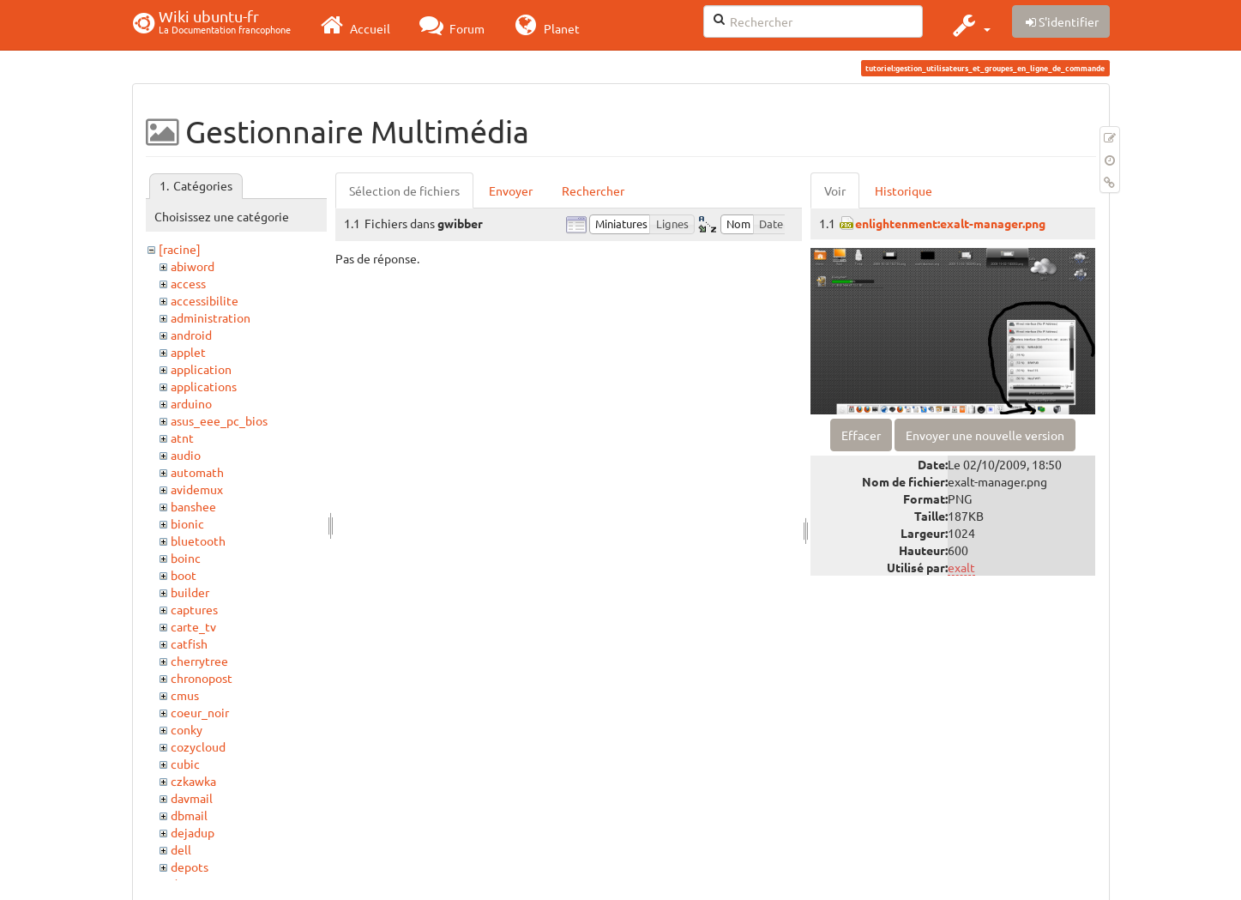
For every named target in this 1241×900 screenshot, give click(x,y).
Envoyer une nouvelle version (985, 435)
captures (194, 609)
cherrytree (199, 660)
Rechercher (593, 190)
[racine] (180, 249)
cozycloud (198, 746)
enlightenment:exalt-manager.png (950, 223)
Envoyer (511, 190)
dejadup (192, 832)
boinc (186, 557)
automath (197, 472)
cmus (185, 695)
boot (183, 575)
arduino (191, 403)
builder (190, 592)
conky (186, 729)
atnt (182, 437)
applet (188, 351)
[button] (969, 25)
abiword (192, 266)
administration (210, 317)
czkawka (193, 780)
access (188, 283)
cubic (185, 763)
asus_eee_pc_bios (219, 420)
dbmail (189, 815)
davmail (192, 798)
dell (181, 849)
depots (189, 866)
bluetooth (198, 540)
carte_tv (193, 626)
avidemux (197, 489)
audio (186, 454)
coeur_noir (200, 712)
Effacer (861, 435)
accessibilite (204, 300)
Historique (903, 190)
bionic (187, 523)
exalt (961, 567)
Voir (835, 190)
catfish (189, 643)
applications (204, 386)
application (201, 369)
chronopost (201, 678)
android (191, 334)
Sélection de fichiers (404, 190)
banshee (193, 506)
